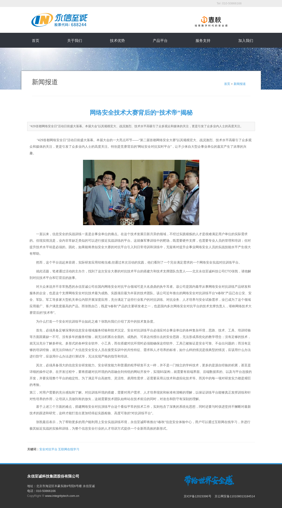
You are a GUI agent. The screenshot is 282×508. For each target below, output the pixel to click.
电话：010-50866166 (41, 491)
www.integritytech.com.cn (62, 496)
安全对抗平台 (48, 449)
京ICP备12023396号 (198, 496)
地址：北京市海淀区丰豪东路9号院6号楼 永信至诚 (61, 486)
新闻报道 (240, 84)
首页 (227, 84)
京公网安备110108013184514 (235, 496)
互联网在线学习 (68, 449)
